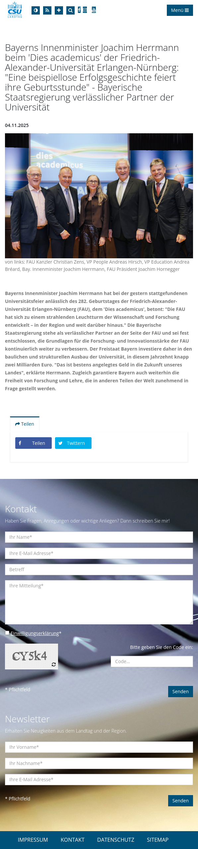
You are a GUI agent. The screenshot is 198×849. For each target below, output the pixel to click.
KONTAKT (73, 839)
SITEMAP (157, 839)
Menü (180, 10)
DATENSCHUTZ (115, 839)
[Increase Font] (59, 10)
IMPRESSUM (33, 839)
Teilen (24, 424)
